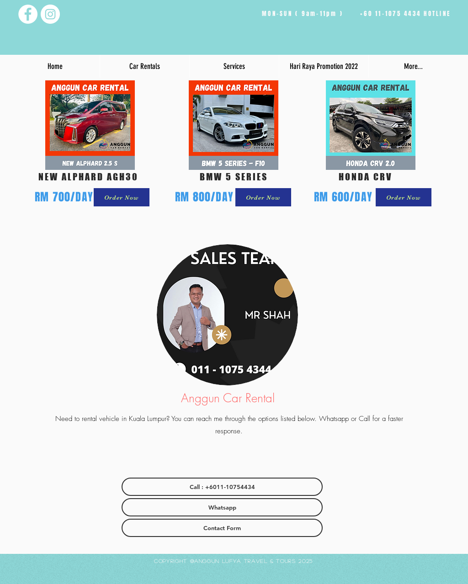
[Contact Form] (222, 528)
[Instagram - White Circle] (50, 14)
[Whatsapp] (222, 507)
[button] (144, 66)
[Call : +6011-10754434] (222, 487)
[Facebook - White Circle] (27, 14)
